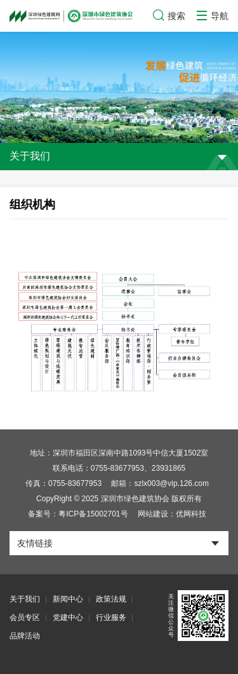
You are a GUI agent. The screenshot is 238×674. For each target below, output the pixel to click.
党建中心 (68, 617)
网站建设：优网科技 (172, 513)
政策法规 (111, 599)
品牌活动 (25, 635)
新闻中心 (68, 599)
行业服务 (111, 617)
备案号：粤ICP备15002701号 (78, 513)
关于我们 (25, 599)
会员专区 (25, 617)
